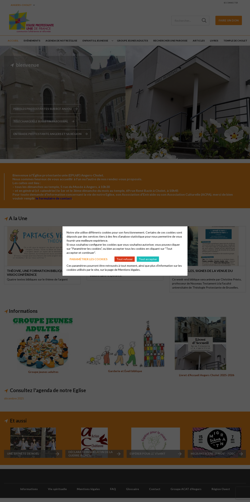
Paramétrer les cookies (88, 259)
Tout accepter (148, 259)
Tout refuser (125, 259)
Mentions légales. (129, 269)
